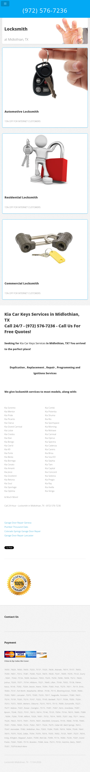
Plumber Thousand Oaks (16, 526)
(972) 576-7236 (45, 10)
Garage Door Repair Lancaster (19, 535)
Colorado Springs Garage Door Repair (22, 531)
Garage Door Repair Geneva (17, 522)
